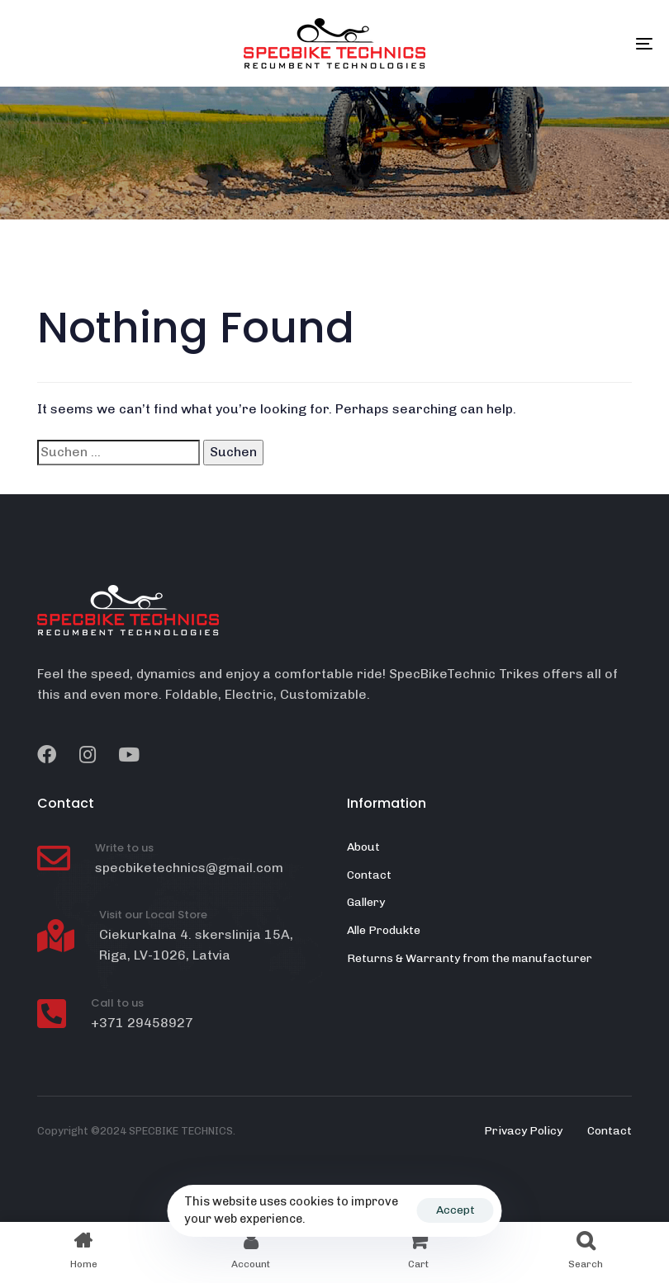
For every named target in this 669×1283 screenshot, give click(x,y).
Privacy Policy (523, 1131)
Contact (369, 875)
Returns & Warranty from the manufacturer (469, 958)
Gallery (366, 902)
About (363, 847)
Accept (455, 1210)
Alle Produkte (383, 930)
